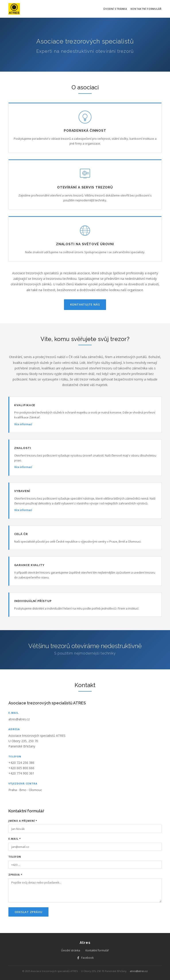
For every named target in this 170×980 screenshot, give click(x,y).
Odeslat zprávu (28, 912)
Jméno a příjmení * (22, 820)
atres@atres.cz (19, 719)
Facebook (85, 958)
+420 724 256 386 (21, 762)
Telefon (14, 856)
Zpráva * (15, 874)
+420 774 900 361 (21, 773)
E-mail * (14, 838)
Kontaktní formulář (146, 8)
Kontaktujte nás (85, 304)
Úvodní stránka (115, 8)
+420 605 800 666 (21, 768)
